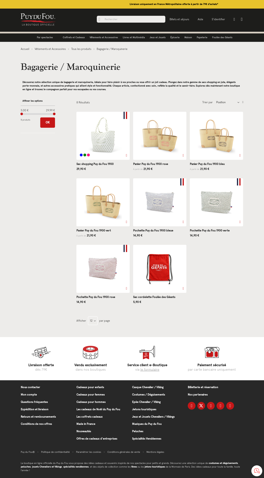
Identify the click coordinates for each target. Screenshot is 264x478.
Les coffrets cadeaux (89, 416)
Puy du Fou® (28, 452)
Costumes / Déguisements (148, 394)
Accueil (25, 48)
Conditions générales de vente (123, 452)
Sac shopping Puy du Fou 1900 (95, 164)
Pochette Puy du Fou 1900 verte (210, 230)
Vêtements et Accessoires (50, 48)
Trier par (207, 102)
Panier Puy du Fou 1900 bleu (207, 164)
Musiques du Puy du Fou (147, 424)
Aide (199, 19)
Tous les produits (81, 48)
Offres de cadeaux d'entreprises (96, 438)
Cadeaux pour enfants (90, 387)
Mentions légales (155, 452)
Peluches (137, 431)
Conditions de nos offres (36, 424)
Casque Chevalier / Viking (147, 387)
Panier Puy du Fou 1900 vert (93, 230)
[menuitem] (42, 37)
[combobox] (130, 19)
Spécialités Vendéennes (146, 438)
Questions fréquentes (34, 402)
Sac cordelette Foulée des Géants (154, 297)
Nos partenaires (198, 394)
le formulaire (149, 369)
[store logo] (39, 17)
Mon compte (29, 394)
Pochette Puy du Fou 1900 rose (95, 297)
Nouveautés (83, 431)
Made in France (85, 424)
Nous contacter (30, 387)
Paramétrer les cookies (88, 452)
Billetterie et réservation (203, 387)
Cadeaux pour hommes (91, 402)
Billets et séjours (178, 19)
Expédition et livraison (34, 409)
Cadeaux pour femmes (90, 394)
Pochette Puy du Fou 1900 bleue (153, 230)
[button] (126, 155)
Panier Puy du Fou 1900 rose (150, 164)
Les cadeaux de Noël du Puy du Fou (98, 409)
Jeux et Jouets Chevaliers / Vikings (153, 416)
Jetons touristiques (144, 409)
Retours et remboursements (38, 416)
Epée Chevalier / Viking (146, 402)
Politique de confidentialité (55, 452)
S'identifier (217, 19)
